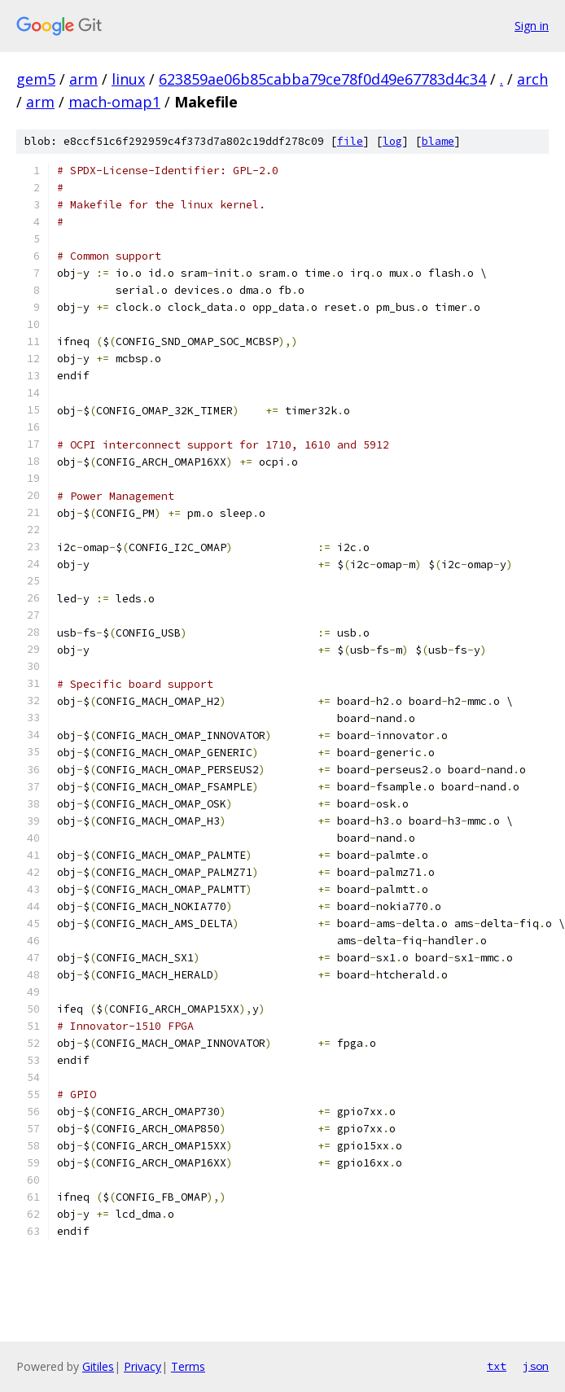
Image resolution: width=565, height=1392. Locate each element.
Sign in (532, 25)
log (392, 141)
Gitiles (98, 1366)
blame (438, 141)
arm (83, 79)
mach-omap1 (114, 102)
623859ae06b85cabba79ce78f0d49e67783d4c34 (322, 79)
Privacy (142, 1366)
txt (496, 1366)
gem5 (35, 79)
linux (128, 79)
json (536, 1366)
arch (532, 79)
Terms (188, 1366)
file (350, 141)
